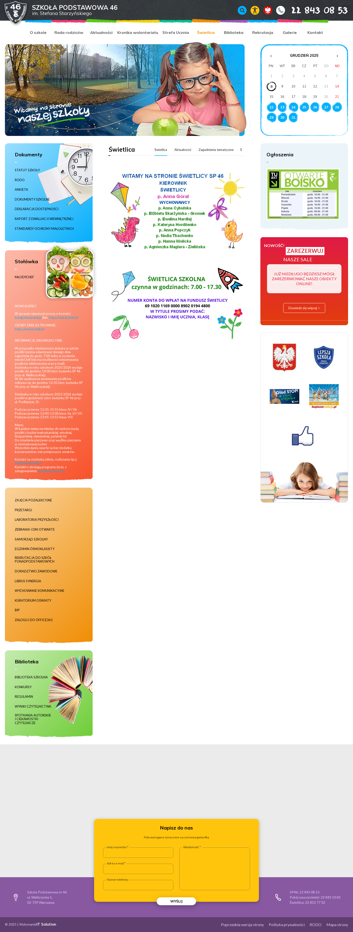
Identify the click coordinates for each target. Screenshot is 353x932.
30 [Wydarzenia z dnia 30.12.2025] (282, 117)
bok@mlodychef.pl (28, 318)
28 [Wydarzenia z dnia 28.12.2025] (337, 107)
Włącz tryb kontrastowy (255, 10)
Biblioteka (233, 32)
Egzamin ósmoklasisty (34, 549)
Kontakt (280, 10)
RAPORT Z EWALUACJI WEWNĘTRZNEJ (44, 219)
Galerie (290, 32)
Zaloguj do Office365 (34, 620)
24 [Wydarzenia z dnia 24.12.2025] (293, 107)
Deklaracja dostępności (36, 209)
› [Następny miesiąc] (337, 55)
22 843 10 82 (331, 897)
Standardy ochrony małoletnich (44, 229)
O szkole (38, 32)
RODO (20, 180)
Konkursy (23, 687)
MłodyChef (24, 277)
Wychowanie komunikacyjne (39, 591)
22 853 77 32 (315, 902)
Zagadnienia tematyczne (216, 150)
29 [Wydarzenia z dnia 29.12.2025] (271, 117)
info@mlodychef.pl (28, 463)
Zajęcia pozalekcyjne (33, 500)
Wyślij (176, 901)
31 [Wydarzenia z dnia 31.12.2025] (293, 117)
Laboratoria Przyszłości (37, 520)
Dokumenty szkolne (32, 199)
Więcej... (241, 149)
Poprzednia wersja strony (242, 924)
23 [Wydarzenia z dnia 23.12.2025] (282, 107)
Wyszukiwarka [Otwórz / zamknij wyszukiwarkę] (242, 10)
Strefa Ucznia (175, 32)
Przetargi (23, 510)
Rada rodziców (68, 32)
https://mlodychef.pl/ (64, 318)
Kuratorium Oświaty (33, 600)
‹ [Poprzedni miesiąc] (271, 55)
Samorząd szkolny (31, 539)
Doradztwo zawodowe (36, 571)
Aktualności (101, 32)
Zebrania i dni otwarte (35, 529)
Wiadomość (191, 847)
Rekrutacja (262, 32)
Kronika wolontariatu (137, 32)
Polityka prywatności (287, 924)
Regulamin (24, 697)
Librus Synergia (28, 581)
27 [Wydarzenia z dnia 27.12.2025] (326, 107)
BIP (17, 610)
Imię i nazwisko (117, 847)
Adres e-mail (115, 863)
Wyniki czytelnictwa (33, 706)
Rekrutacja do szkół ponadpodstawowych (34, 560)
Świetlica (206, 32)
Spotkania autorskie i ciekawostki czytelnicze (33, 719)
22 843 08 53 (309, 892)
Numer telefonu (117, 879)
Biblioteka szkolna (31, 677)
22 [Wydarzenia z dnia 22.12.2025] (271, 107)
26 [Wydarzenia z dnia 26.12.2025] (315, 107)
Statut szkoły (27, 170)
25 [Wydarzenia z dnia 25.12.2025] (304, 107)
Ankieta (21, 189)
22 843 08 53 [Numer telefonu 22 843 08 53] (312, 10)
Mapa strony (337, 924)
